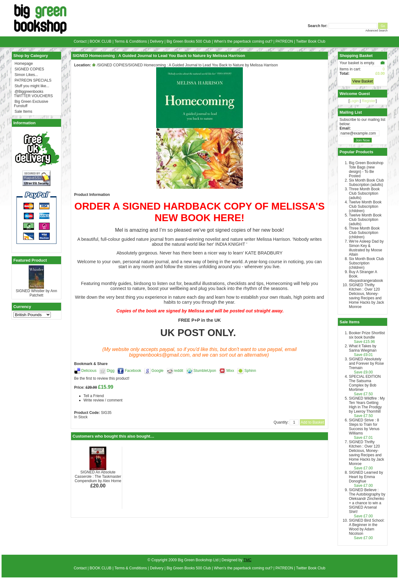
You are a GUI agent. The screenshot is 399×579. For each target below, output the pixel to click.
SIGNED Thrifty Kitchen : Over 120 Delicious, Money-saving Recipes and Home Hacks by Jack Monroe (366, 296)
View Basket (362, 81)
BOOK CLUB (101, 41)
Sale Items (23, 111)
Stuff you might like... (32, 86)
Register (369, 101)
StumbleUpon (205, 370)
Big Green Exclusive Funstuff (31, 103)
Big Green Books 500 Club (188, 41)
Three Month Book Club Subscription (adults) (364, 193)
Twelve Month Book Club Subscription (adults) (365, 219)
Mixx (230, 370)
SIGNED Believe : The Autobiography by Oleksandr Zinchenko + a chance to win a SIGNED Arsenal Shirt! (367, 501)
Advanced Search (376, 30)
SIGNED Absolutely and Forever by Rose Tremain (366, 363)
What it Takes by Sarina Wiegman (363, 348)
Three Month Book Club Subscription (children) (364, 232)
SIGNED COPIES (29, 69)
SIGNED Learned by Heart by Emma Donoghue (366, 476)
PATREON (284, 41)
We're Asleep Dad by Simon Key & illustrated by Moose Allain (366, 248)
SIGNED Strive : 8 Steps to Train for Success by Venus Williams (364, 426)
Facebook (133, 370)
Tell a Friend (94, 396)
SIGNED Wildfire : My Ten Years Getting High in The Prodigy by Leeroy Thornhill (367, 405)
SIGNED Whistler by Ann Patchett (36, 293)
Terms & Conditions (130, 41)
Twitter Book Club (310, 41)
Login (353, 101)
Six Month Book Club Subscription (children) (366, 263)
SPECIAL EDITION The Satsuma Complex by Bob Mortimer (365, 383)
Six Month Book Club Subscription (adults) (366, 182)
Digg (110, 370)
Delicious (89, 370)
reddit (178, 370)
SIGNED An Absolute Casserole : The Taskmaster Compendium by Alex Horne (98, 476)
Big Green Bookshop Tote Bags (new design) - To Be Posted (366, 169)
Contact (80, 41)
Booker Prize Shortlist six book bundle (367, 335)
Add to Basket (312, 422)
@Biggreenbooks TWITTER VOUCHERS (33, 93)
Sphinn (250, 370)
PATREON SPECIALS (33, 80)
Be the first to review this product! (101, 378)
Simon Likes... (26, 75)
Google (157, 370)
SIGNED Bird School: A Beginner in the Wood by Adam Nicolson (366, 527)
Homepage (24, 63)
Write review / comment (103, 400)
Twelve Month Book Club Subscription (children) (365, 206)
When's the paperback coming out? (243, 41)
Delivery (156, 41)
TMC (247, 560)
